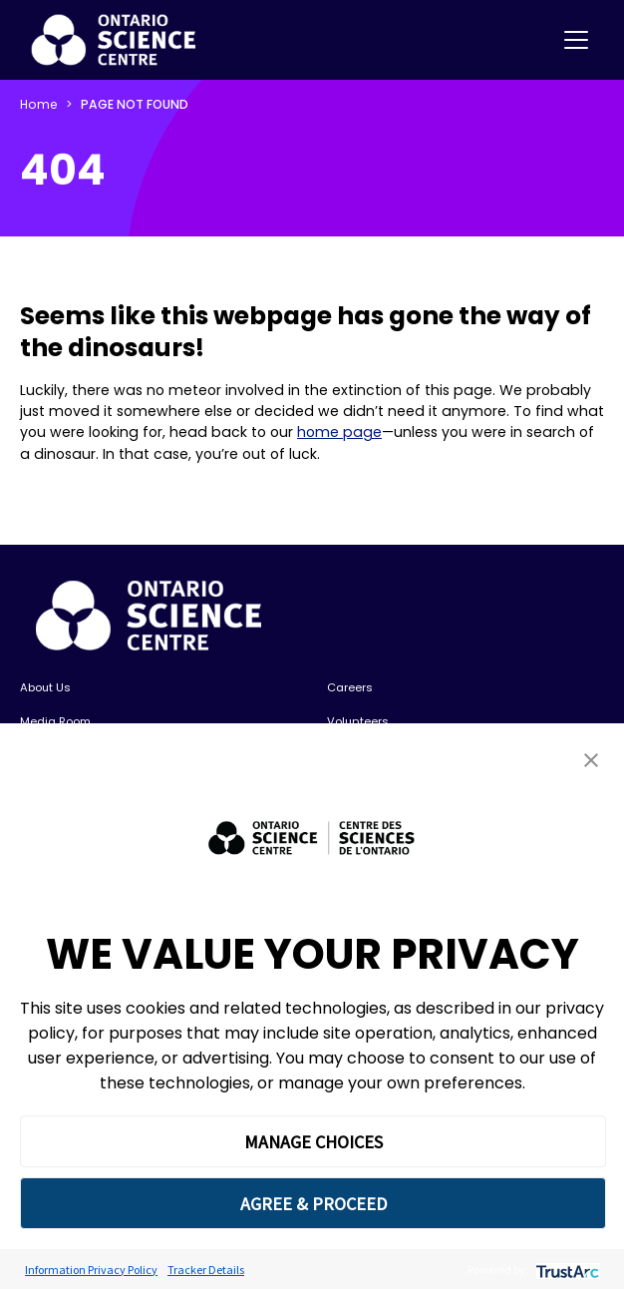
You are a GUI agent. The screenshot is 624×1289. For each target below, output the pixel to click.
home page (339, 432)
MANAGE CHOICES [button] (313, 1141)
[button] (591, 759)
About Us (45, 687)
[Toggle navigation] (576, 40)
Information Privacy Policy (91, 1269)
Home (39, 104)
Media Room (55, 721)
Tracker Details (205, 1269)
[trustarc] (565, 1269)
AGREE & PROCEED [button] (313, 1203)
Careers (350, 687)
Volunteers (358, 721)
